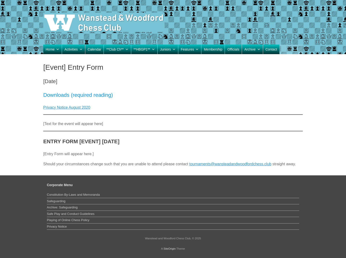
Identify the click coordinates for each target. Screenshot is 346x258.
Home (52, 49)
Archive (252, 49)
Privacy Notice (57, 226)
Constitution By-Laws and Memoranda (73, 194)
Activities (73, 49)
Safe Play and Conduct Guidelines (70, 214)
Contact (271, 49)
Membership (213, 49)
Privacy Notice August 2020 (66, 107)
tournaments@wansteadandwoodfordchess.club (230, 164)
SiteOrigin (169, 248)
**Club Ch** (117, 49)
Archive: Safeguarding (62, 207)
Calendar (94, 49)
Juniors (168, 49)
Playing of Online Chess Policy (68, 220)
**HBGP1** (144, 49)
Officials (233, 49)
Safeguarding (56, 201)
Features (190, 49)
